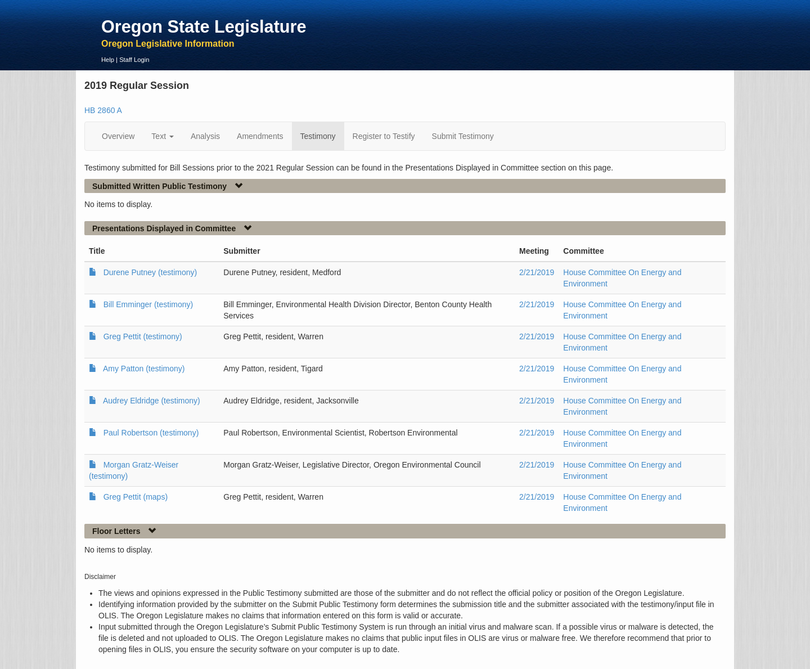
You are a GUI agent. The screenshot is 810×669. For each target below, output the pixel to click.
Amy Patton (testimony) (144, 368)
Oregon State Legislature (204, 26)
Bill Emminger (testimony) (148, 304)
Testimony (318, 136)
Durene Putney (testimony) (150, 272)
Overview (118, 136)
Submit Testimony (463, 136)
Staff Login (134, 59)
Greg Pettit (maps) (136, 496)
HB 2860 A (103, 110)
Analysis (205, 136)
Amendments (260, 136)
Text (162, 136)
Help (107, 59)
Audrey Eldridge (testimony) (151, 400)
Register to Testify (384, 136)
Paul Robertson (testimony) (151, 432)
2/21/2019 (536, 272)
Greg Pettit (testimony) (143, 336)
